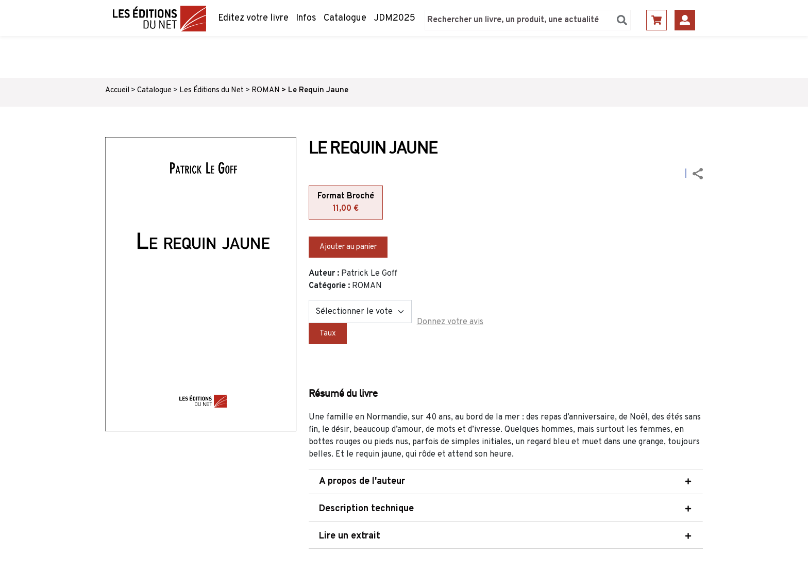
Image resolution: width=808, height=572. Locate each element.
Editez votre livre (253, 18)
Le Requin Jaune (318, 90)
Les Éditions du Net (211, 90)
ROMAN (265, 90)
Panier (656, 20)
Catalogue (345, 18)
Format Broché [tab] (345, 203)
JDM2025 (394, 18)
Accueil (117, 90)
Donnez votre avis (450, 322)
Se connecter (685, 20)
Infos (306, 18)
